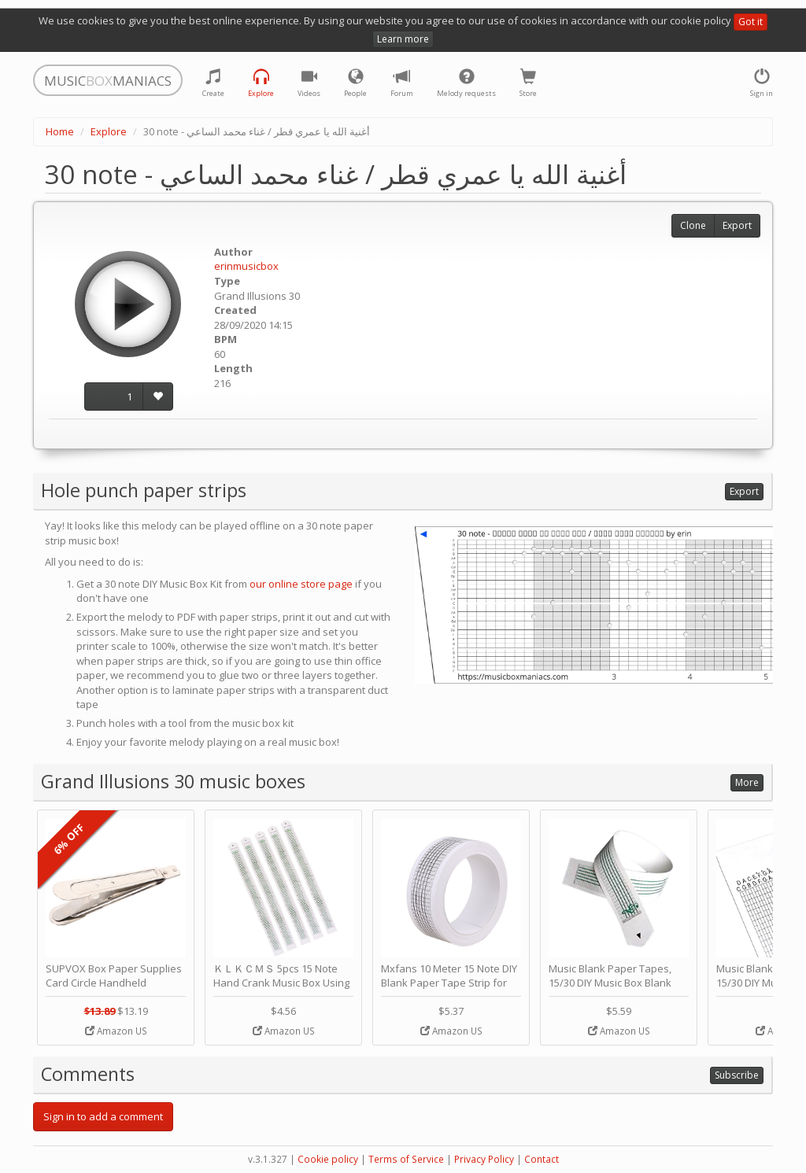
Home (60, 131)
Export (737, 225)
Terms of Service (406, 1159)
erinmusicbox (246, 266)
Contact (541, 1159)
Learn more (403, 39)
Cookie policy (328, 1159)
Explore (109, 131)
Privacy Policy (484, 1159)
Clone (693, 225)
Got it (750, 21)
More (747, 782)
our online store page (301, 584)
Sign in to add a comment (103, 1116)
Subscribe (737, 1075)
